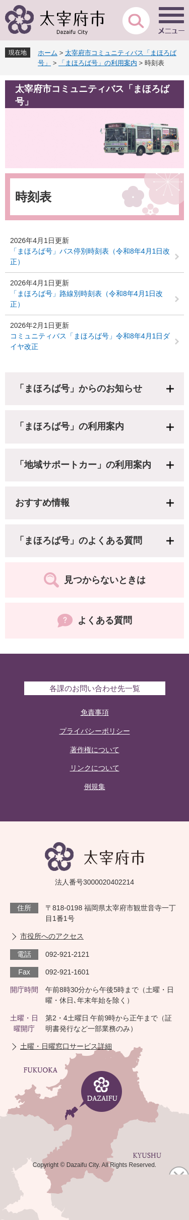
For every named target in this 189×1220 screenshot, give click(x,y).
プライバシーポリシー (94, 731)
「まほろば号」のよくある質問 (78, 540)
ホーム (47, 53)
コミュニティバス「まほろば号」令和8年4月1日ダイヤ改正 (90, 341)
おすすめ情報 (42, 503)
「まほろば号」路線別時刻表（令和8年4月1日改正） (86, 298)
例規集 (94, 787)
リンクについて (94, 768)
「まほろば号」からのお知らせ (78, 388)
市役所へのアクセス (52, 936)
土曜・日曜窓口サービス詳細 (66, 1046)
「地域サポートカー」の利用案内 (83, 465)
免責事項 (95, 712)
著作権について (94, 750)
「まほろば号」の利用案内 (97, 63)
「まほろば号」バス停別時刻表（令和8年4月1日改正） (90, 256)
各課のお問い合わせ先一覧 (94, 688)
